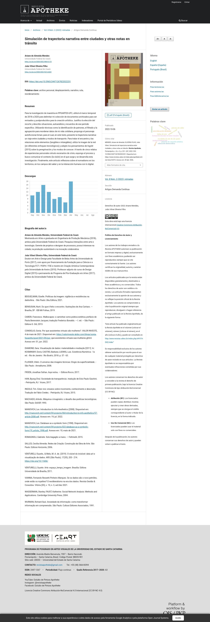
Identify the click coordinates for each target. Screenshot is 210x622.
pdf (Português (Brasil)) (119, 115)
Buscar (183, 20)
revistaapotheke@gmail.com (49, 565)
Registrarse (176, 2)
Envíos (62, 20)
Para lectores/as (157, 87)
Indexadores (87, 20)
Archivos (51, 20)
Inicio (27, 30)
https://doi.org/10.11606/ (36, 461)
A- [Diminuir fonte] (171, 39)
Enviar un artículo (159, 109)
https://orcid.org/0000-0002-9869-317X (38, 62)
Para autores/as (157, 91)
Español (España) (158, 65)
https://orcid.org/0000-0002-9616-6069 (38, 72)
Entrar (187, 2)
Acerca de (25, 20)
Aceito (178, 618)
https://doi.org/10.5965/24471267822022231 (50, 81)
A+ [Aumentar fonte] (158, 39)
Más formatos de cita (116, 165)
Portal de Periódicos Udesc (110, 20)
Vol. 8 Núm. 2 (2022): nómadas (57, 30)
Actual (39, 20)
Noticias (73, 20)
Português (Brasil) (158, 69)
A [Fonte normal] (164, 39)
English (153, 61)
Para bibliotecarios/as (159, 96)
